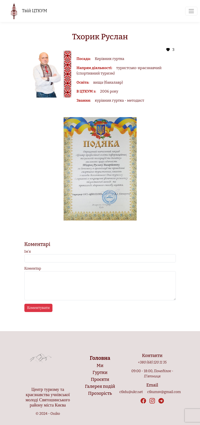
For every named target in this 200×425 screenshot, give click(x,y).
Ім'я (27, 251)
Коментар (32, 268)
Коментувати (38, 308)
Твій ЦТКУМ (28, 11)
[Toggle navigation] (191, 11)
